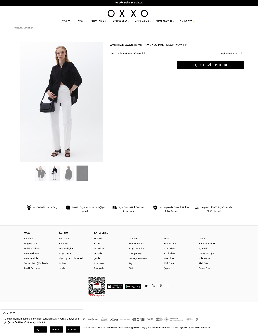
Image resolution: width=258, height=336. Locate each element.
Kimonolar (99, 269)
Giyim (80, 24)
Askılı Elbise (169, 259)
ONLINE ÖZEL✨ (188, 24)
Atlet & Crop (205, 264)
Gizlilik (168, 333)
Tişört (167, 244)
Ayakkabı (203, 254)
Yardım (62, 274)
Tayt (131, 269)
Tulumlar (98, 259)
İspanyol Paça (135, 259)
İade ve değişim (66, 254)
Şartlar (160, 333)
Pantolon (133, 244)
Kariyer (62, 269)
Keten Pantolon (136, 249)
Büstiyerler (99, 274)
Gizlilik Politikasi (31, 254)
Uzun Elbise (169, 254)
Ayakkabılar (120, 24)
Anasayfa (18, 33)
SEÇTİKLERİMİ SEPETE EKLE (210, 71)
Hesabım (63, 249)
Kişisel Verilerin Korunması (199, 333)
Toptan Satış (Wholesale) (36, 269)
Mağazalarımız (31, 249)
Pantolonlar (98, 24)
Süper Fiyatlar (164, 24)
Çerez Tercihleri (31, 264)
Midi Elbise (169, 269)
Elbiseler (98, 244)
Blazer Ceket (170, 249)
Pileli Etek (203, 269)
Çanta (202, 244)
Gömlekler (99, 254)
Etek (131, 274)
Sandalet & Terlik (207, 249)
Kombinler (28, 33)
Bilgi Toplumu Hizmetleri (71, 264)
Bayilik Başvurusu (32, 274)
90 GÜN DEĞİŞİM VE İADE (129, 3)
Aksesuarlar (141, 24)
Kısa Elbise (169, 264)
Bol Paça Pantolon (138, 264)
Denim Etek (204, 274)
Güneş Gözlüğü (206, 259)
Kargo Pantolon (136, 254)
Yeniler (66, 24)
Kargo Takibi (65, 259)
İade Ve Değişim (179, 333)
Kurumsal (28, 244)
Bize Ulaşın (64, 244)
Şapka (167, 274)
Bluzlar (97, 249)
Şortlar (97, 264)
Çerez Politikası (31, 259)
